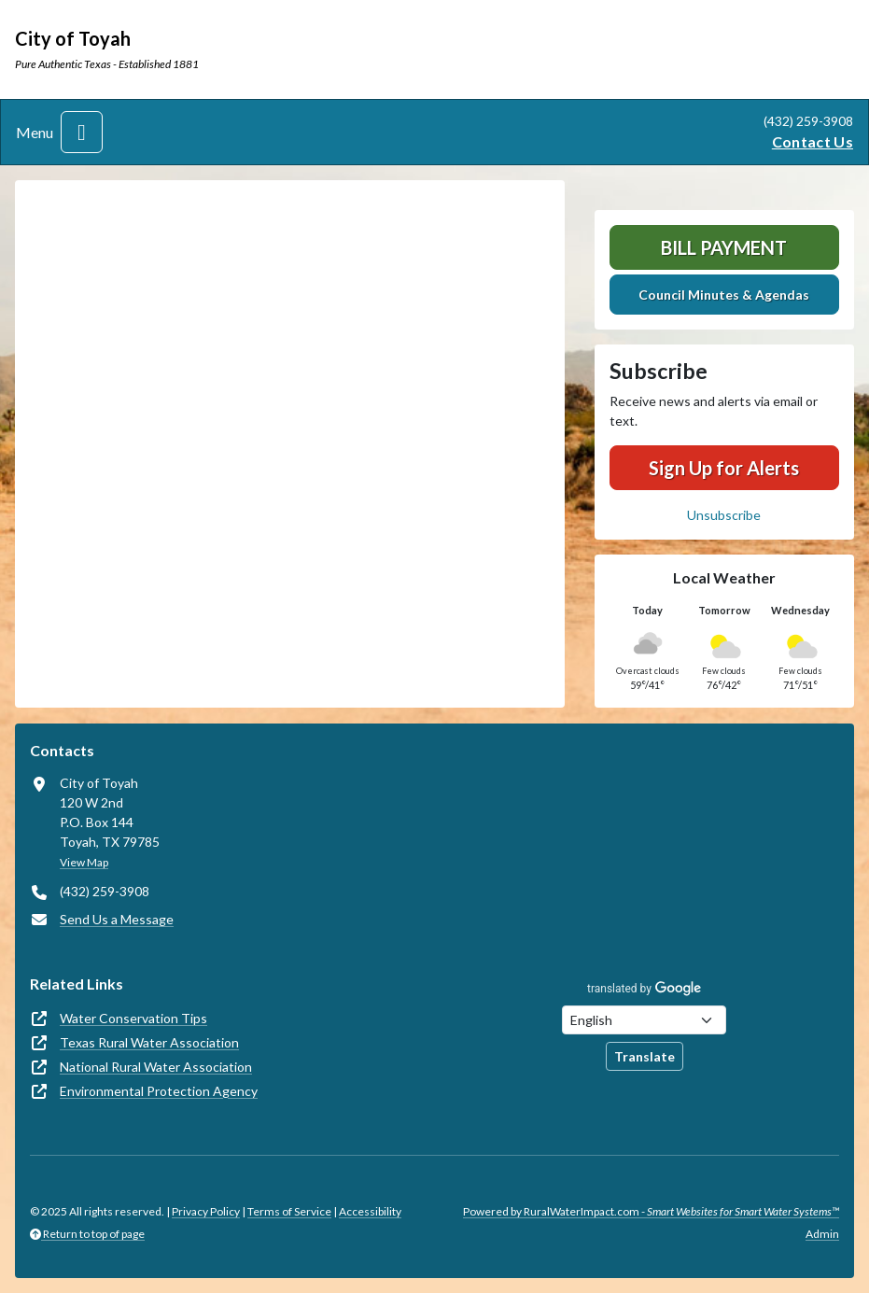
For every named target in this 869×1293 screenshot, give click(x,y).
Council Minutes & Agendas (723, 294)
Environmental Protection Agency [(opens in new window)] (159, 1091)
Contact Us (812, 141)
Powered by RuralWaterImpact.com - (651, 1211)
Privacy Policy (206, 1211)
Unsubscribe (724, 515)
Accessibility (370, 1211)
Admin (822, 1234)
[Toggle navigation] (82, 132)
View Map (84, 862)
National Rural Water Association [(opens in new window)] (156, 1067)
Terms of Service (289, 1211)
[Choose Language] (644, 1019)
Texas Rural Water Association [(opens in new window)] (149, 1042)
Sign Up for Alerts (724, 468)
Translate (644, 1056)
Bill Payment (724, 247)
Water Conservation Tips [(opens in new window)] (133, 1018)
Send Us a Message (117, 919)
